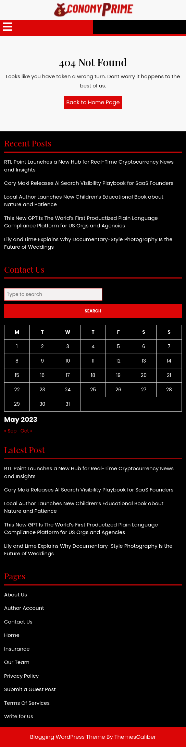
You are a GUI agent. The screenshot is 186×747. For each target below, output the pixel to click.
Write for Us (18, 716)
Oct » (27, 430)
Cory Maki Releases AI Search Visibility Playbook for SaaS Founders (88, 183)
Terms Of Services (27, 703)
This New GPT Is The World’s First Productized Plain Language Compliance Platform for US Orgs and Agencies (81, 221)
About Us (15, 594)
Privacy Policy (21, 675)
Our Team (16, 662)
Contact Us (18, 621)
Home (12, 635)
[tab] (7, 27)
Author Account (24, 608)
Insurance (16, 648)
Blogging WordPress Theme (67, 737)
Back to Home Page (94, 103)
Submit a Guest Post (30, 689)
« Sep (10, 430)
